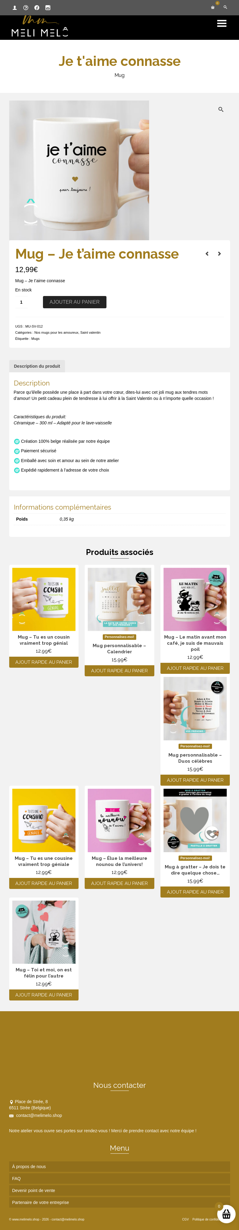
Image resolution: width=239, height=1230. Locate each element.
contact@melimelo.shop (35, 1115)
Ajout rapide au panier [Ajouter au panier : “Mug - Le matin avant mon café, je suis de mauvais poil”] (195, 668)
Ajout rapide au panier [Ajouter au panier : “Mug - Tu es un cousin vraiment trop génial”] (43, 662)
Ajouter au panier (75, 302)
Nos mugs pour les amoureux (56, 332)
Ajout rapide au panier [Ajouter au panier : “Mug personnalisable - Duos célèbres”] (195, 780)
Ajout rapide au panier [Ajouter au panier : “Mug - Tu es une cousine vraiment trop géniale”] (43, 883)
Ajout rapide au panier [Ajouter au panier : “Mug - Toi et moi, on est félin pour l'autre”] (43, 995)
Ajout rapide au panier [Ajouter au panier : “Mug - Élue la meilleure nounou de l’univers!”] (119, 883)
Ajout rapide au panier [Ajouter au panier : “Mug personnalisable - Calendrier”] (119, 671)
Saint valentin (90, 332)
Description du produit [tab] (37, 366)
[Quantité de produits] (21, 302)
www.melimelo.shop (25, 1219)
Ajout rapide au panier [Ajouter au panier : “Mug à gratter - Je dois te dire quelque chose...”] (195, 892)
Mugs (35, 338)
